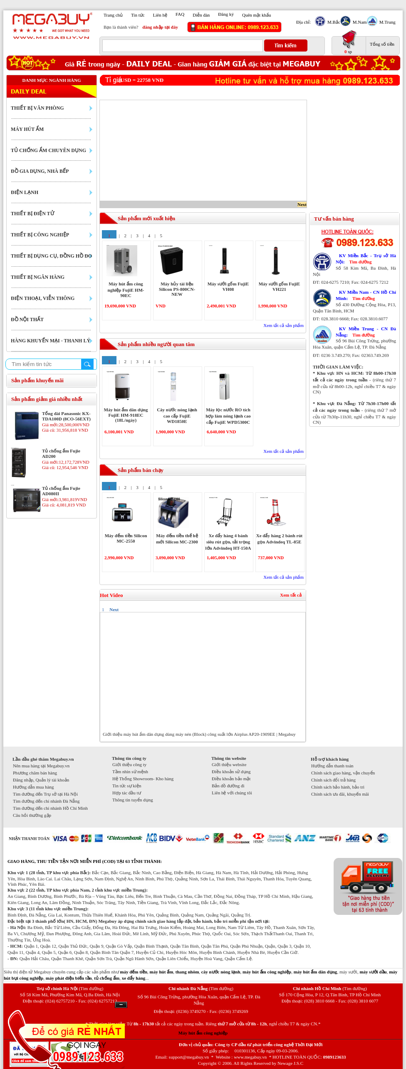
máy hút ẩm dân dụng (315, 971)
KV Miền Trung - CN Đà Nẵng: (366, 331)
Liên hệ (160, 14)
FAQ (180, 14)
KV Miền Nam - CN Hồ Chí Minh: (366, 295)
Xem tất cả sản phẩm (283, 325)
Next (302, 204)
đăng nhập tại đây (160, 27)
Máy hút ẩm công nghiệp (203, 1032)
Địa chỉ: (303, 22)
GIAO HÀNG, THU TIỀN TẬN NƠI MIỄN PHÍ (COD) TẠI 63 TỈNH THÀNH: (84, 861)
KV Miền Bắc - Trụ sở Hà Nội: (366, 258)
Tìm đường (360, 261)
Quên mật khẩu (256, 14)
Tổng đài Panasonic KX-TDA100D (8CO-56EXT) (66, 416)
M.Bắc (332, 22)
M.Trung (386, 22)
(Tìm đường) (91, 988)
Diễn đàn (201, 14)
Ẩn (121, 1005)
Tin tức (138, 14)
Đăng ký (226, 14)
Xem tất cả (291, 594)
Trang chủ (113, 14)
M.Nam (359, 22)
